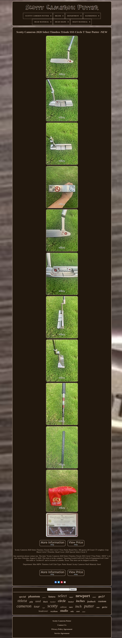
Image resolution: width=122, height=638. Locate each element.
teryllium (54, 611)
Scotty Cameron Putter (62, 621)
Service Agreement (61, 633)
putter (89, 606)
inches (80, 601)
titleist (22, 601)
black (45, 602)
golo (104, 607)
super (71, 597)
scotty (52, 605)
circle (62, 601)
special (22, 596)
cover (94, 597)
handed (52, 602)
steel (83, 611)
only (72, 611)
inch (78, 606)
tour (37, 606)
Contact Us (61, 625)
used (38, 601)
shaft (78, 611)
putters (44, 597)
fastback (91, 601)
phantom (34, 596)
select (62, 596)
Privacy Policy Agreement (61, 629)
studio (64, 610)
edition (63, 607)
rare (71, 607)
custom (102, 601)
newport (83, 595)
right (43, 607)
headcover (43, 611)
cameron (24, 606)
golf (101, 596)
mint (98, 607)
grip (31, 602)
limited (71, 602)
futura (51, 596)
